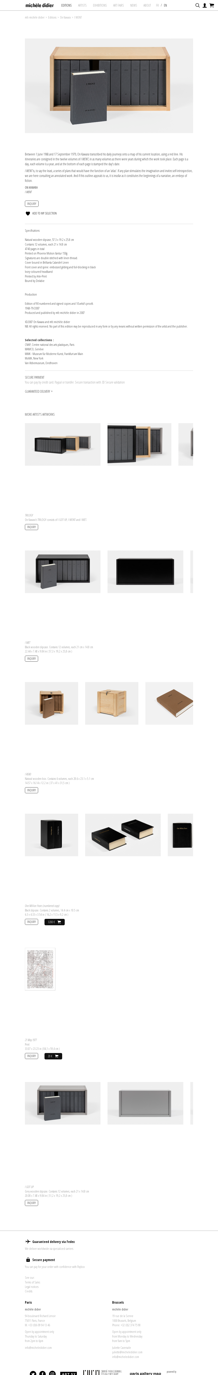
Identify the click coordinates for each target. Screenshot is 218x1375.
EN (165, 5)
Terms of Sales (32, 1282)
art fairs (118, 5)
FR (157, 5)
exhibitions (100, 5)
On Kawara (65, 17)
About (147, 5)
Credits (28, 1291)
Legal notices (32, 1286)
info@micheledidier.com (38, 1347)
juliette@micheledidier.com (127, 1352)
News (133, 5)
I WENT (78, 17)
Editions (66, 5)
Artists (82, 5)
